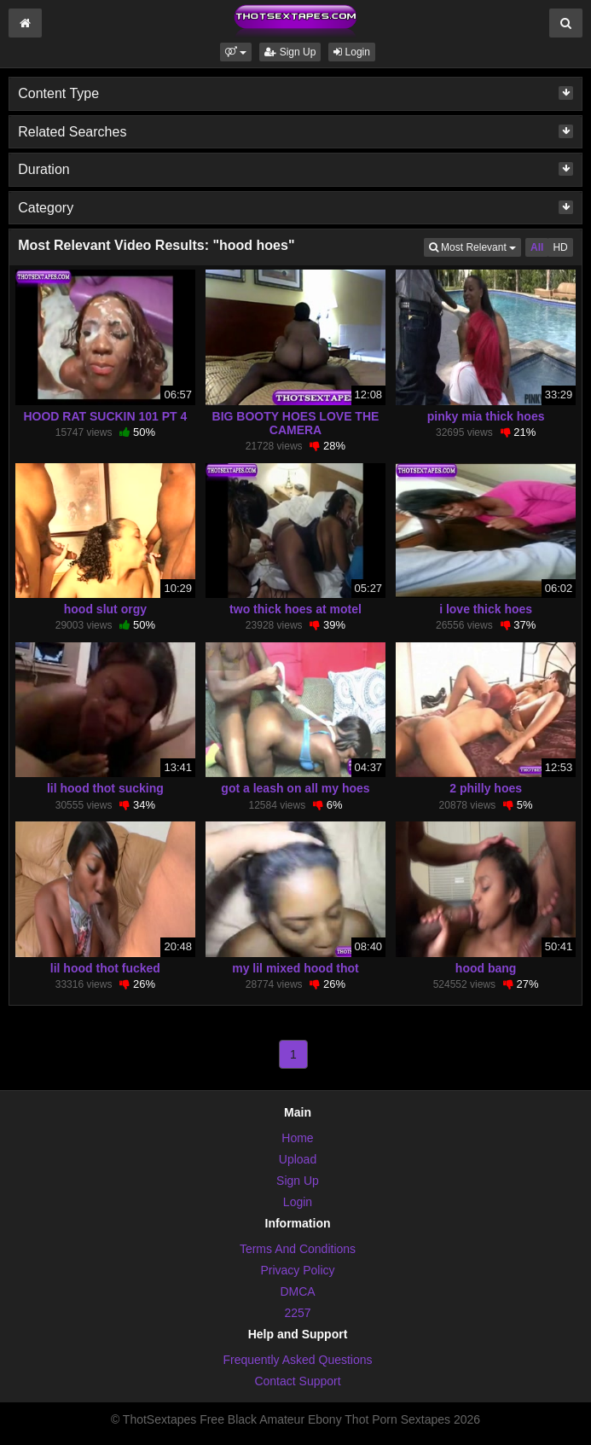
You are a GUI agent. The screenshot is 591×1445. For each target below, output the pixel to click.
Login (351, 52)
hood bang (486, 968)
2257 (297, 1313)
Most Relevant (475, 246)
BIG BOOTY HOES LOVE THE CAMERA (296, 423)
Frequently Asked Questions (297, 1360)
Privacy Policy (297, 1270)
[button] (236, 52)
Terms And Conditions (298, 1249)
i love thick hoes (485, 609)
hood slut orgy (105, 609)
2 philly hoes (485, 788)
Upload (297, 1159)
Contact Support (297, 1381)
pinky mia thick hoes (486, 416)
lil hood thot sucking (105, 788)
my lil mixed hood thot (295, 968)
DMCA (297, 1291)
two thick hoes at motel (295, 609)
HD (560, 247)
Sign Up (290, 52)
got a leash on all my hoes (295, 788)
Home (297, 1138)
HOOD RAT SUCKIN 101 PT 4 (105, 416)
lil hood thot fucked (105, 968)
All (536, 247)
